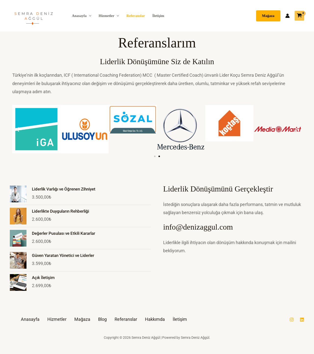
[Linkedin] (302, 319)
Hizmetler (109, 16)
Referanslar (135, 16)
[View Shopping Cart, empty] (299, 15)
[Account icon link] (287, 16)
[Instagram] (291, 319)
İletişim (158, 16)
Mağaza (82, 319)
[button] (89, 16)
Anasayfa (81, 16)
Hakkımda (155, 319)
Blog (102, 319)
